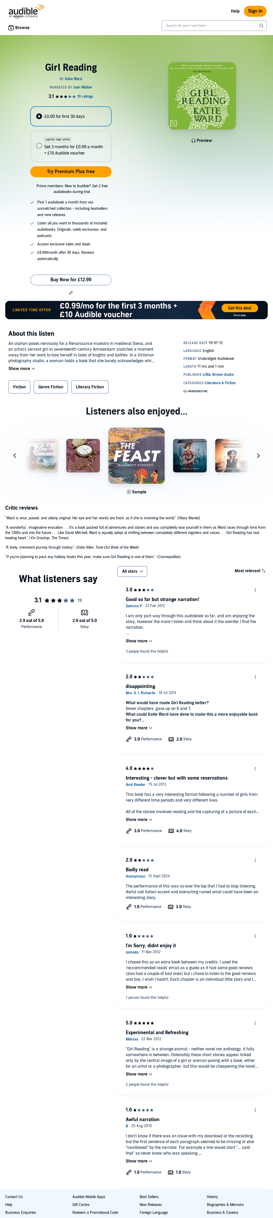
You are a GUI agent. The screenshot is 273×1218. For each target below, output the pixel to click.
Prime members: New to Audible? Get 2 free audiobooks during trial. (72, 189)
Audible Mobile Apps (88, 1197)
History (212, 1197)
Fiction (19, 387)
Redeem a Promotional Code (95, 1212)
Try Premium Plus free (71, 171)
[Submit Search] (262, 25)
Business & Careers (222, 1212)
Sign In (255, 11)
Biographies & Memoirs (225, 1205)
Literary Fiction (90, 387)
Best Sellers (149, 1197)
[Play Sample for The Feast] (137, 492)
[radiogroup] (70, 134)
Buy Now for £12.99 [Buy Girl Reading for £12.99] (70, 280)
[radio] (70, 116)
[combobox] (214, 25)
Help (235, 11)
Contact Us (14, 1197)
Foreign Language (154, 1212)
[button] (71, 292)
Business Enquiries (20, 1212)
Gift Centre (80, 1205)
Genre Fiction (50, 387)
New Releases (151, 1205)
